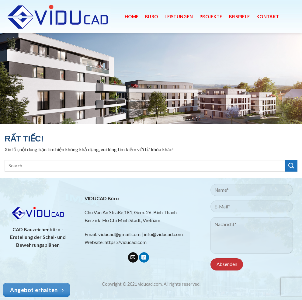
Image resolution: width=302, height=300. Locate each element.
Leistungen (179, 16)
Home (131, 16)
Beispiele (239, 16)
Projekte (211, 16)
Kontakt (267, 16)
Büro (151, 16)
